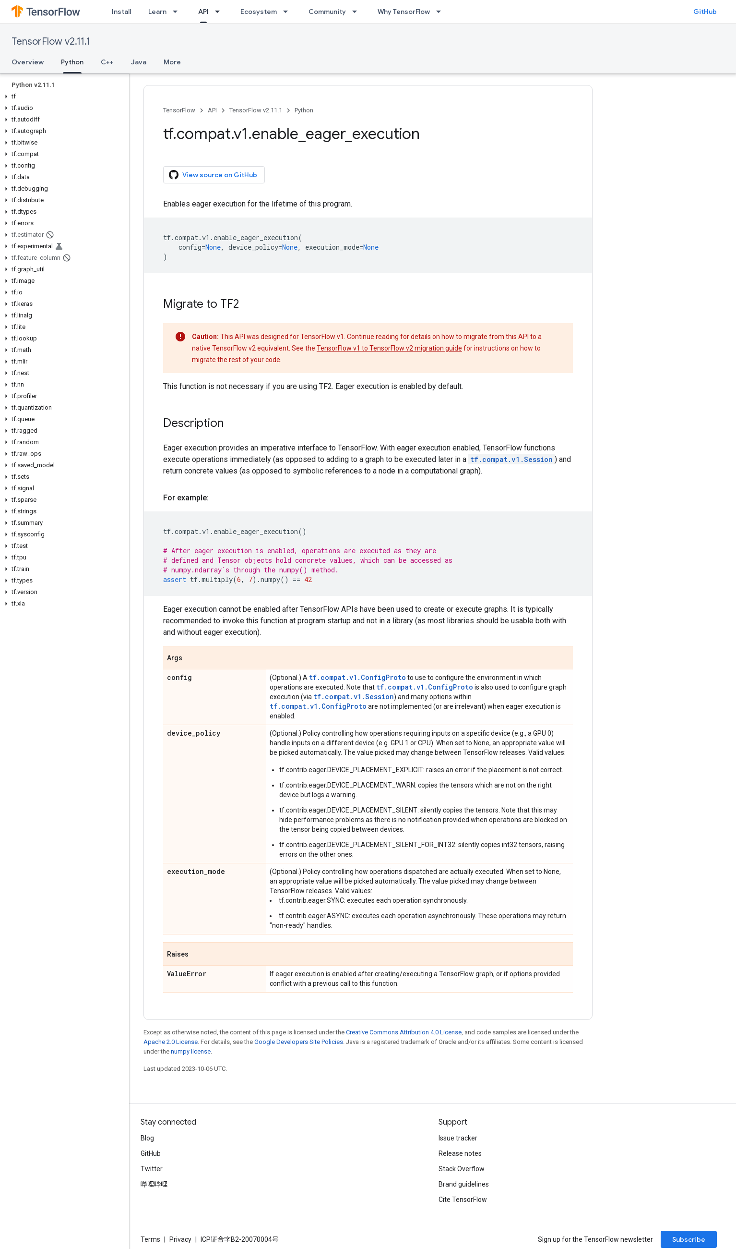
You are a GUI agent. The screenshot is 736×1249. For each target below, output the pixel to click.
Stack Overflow (462, 1169)
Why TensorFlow (404, 11)
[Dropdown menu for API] (220, 11)
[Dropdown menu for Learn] (178, 11)
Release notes (460, 1153)
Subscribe (688, 1239)
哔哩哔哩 (154, 1184)
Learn (157, 11)
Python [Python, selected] (72, 62)
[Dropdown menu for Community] (357, 11)
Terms (150, 1239)
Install (121, 11)
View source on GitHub (213, 175)
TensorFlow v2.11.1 (51, 42)
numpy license (191, 1051)
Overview (28, 62)
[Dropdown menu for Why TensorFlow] (441, 11)
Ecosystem (258, 11)
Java (138, 62)
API (212, 110)
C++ (107, 62)
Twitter (152, 1169)
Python (304, 110)
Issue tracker (458, 1138)
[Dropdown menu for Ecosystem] (288, 11)
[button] (62, 96)
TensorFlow (179, 110)
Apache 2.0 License (170, 1041)
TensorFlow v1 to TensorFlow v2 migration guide (389, 348)
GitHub (705, 11)
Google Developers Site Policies (298, 1041)
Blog (147, 1138)
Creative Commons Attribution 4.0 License (404, 1032)
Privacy (180, 1239)
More (172, 62)
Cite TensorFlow (463, 1199)
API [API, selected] (203, 11)
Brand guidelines (464, 1184)
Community (327, 11)
